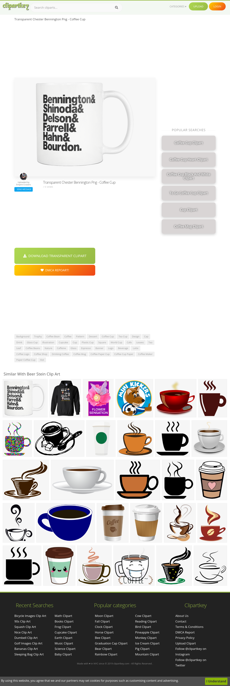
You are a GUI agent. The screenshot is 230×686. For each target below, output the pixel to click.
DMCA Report (185, 632)
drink (19, 342)
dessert (93, 336)
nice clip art (23, 632)
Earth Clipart (63, 638)
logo (111, 348)
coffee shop (40, 354)
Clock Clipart (104, 627)
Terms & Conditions (189, 627)
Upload (198, 6)
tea (150, 342)
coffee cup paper (123, 354)
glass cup (32, 342)
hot (42, 359)
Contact (180, 621)
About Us (181, 616)
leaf (18, 348)
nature (48, 348)
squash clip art (25, 627)
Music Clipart (64, 643)
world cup (116, 342)
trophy (38, 336)
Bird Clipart (143, 627)
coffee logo (22, 354)
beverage (123, 348)
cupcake (63, 342)
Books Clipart (64, 621)
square (102, 342)
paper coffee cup (25, 359)
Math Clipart (63, 616)
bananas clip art (26, 649)
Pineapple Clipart (147, 632)
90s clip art (22, 621)
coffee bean (53, 336)
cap (146, 336)
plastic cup (88, 342)
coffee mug (79, 354)
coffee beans (33, 348)
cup (75, 342)
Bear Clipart (103, 649)
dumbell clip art (26, 638)
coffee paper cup (100, 354)
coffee (67, 336)
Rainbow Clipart (106, 654)
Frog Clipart (63, 627)
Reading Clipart (146, 621)
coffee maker (145, 354)
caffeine (61, 348)
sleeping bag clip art (29, 654)
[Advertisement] (84, 50)
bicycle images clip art (30, 616)
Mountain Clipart (147, 654)
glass (73, 348)
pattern (80, 336)
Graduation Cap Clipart (111, 643)
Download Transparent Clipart (54, 255)
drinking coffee (60, 354)
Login (217, 6)
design (135, 336)
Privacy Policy (184, 638)
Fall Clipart (102, 621)
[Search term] (76, 7)
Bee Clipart (103, 638)
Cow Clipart (143, 616)
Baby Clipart (63, 654)
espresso (86, 348)
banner (99, 348)
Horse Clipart (104, 632)
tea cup (123, 336)
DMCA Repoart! (55, 270)
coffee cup (108, 336)
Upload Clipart (185, 643)
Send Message (23, 189)
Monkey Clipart (146, 638)
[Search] (116, 7)
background (22, 336)
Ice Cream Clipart (147, 643)
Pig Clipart (142, 649)
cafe (129, 342)
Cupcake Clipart (66, 632)
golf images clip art (28, 643)
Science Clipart (65, 649)
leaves (140, 342)
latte (135, 348)
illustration (48, 342)
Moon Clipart (104, 616)
